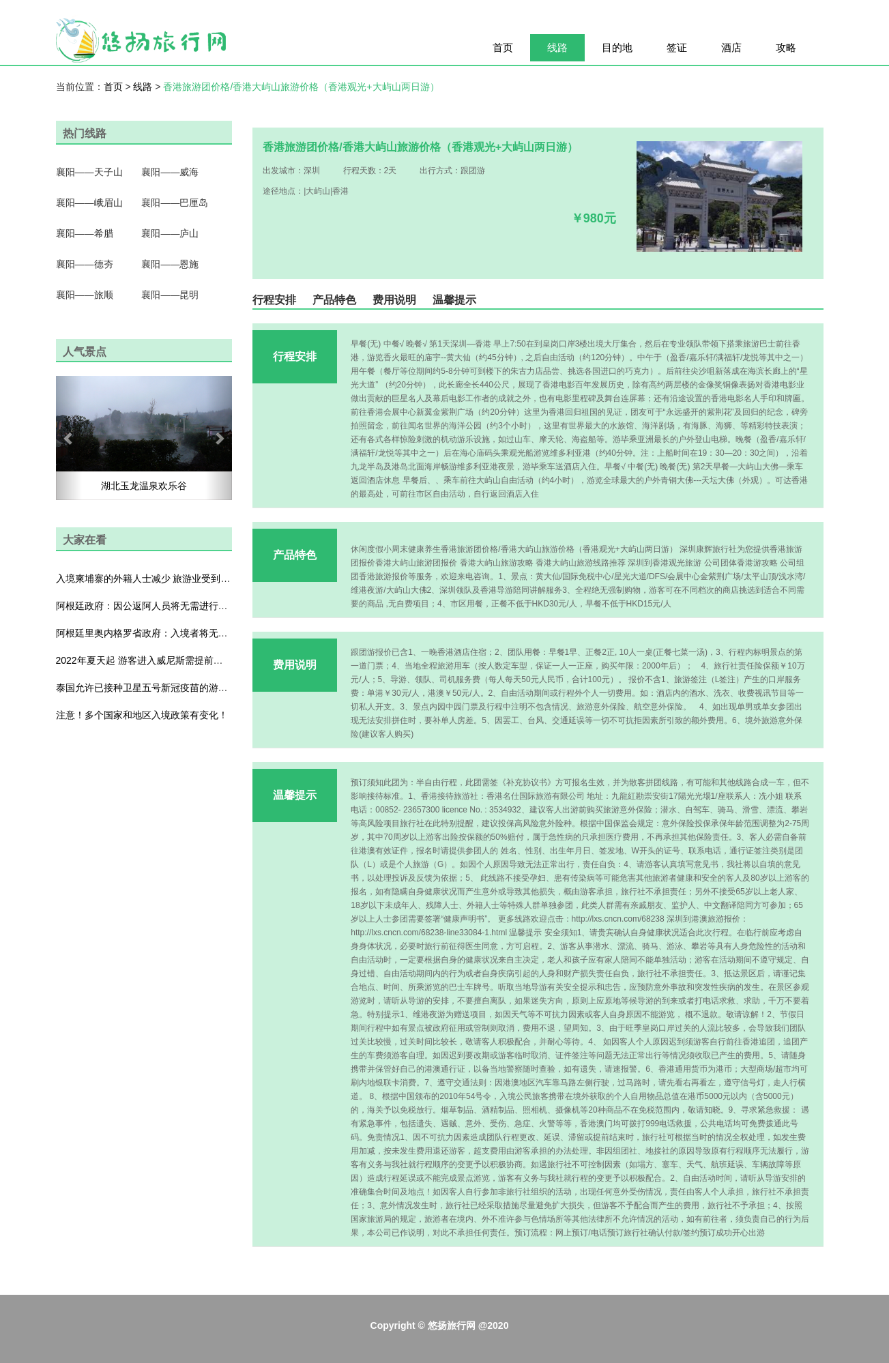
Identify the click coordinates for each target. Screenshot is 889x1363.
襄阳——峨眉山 (89, 202)
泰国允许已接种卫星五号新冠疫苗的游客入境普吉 (161, 687)
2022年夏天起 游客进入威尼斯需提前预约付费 (154, 660)
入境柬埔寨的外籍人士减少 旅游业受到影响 (148, 578)
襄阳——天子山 (89, 171)
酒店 (731, 47)
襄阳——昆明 (170, 294)
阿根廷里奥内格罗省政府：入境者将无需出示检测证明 (170, 633)
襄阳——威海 (170, 171)
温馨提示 (454, 300)
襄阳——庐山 (170, 233)
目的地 (617, 47)
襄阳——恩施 (170, 264)
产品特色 (334, 300)
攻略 (786, 47)
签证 (677, 47)
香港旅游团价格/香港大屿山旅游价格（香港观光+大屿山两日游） (301, 86)
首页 (503, 47)
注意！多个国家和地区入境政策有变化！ (142, 714)
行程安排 (274, 300)
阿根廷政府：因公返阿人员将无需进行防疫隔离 (156, 605)
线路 (557, 47)
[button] (69, 438)
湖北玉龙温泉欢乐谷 (144, 485)
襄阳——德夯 (84, 264)
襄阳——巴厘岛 (174, 202)
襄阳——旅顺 (84, 294)
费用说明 (394, 300)
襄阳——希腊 (84, 233)
